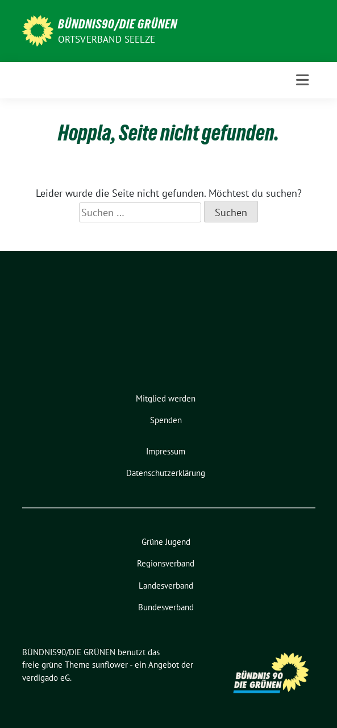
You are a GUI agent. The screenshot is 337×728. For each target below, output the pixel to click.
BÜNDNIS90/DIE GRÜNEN (117, 23)
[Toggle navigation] (302, 80)
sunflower (110, 664)
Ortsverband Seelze (107, 39)
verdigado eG (46, 677)
